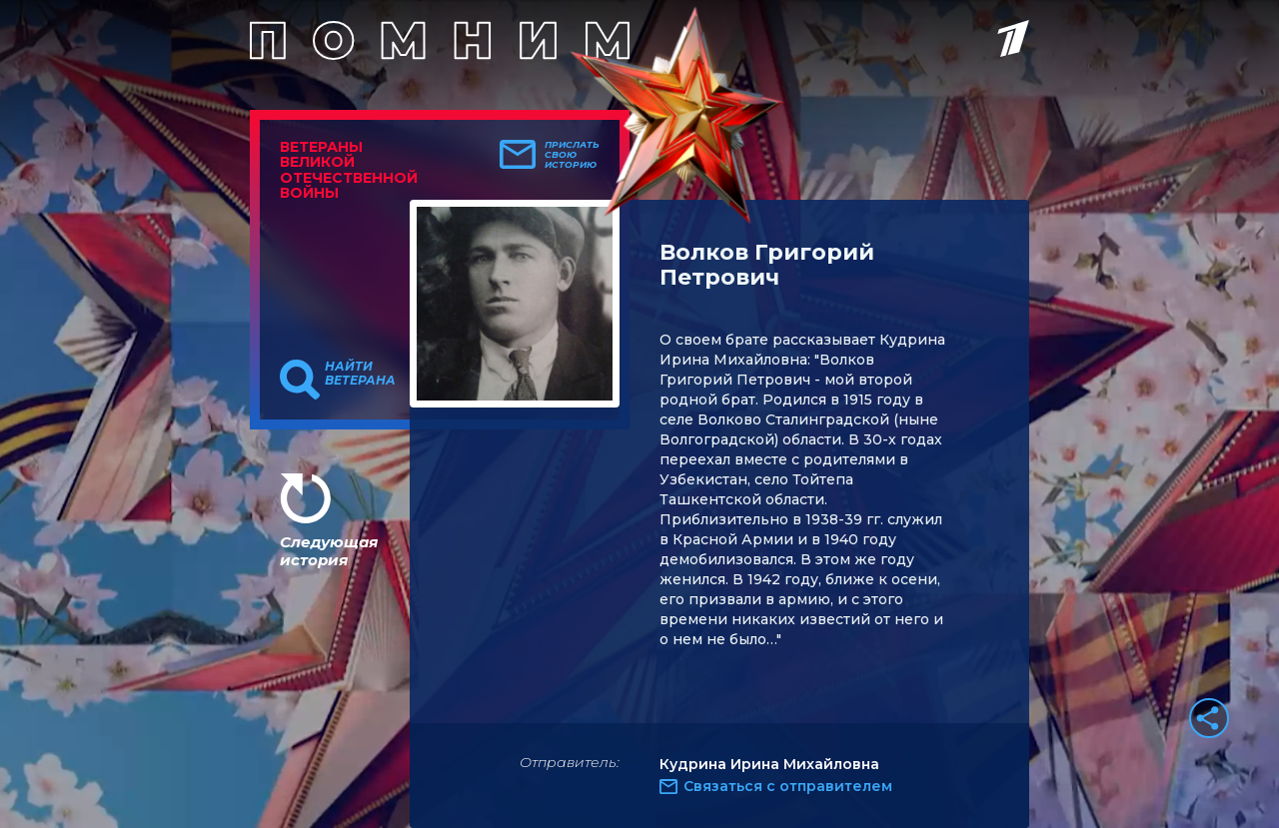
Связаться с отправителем (787, 786)
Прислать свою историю (572, 155)
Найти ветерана (360, 374)
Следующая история (329, 550)
